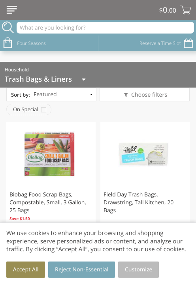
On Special (25, 109)
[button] (51, 181)
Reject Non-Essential (81, 269)
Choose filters (148, 95)
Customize (139, 269)
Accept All (26, 269)
